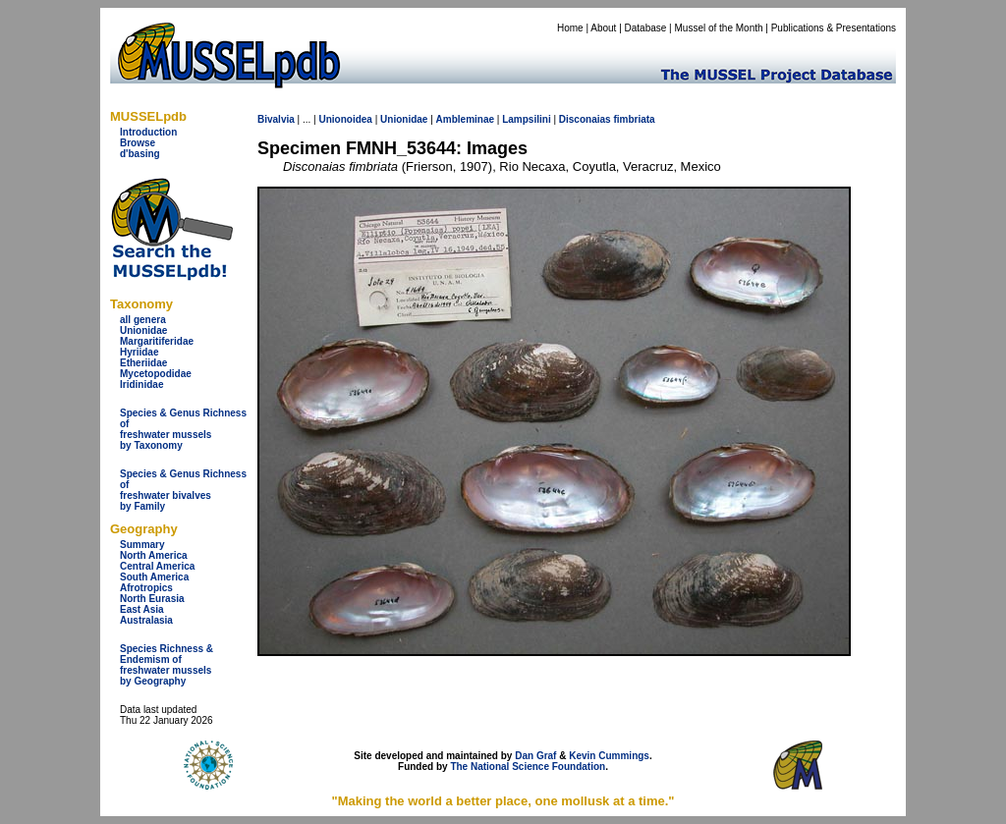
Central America (157, 566)
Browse (137, 142)
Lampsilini (526, 119)
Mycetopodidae (156, 373)
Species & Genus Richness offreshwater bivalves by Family (183, 490)
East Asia (142, 609)
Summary (142, 544)
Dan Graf (535, 755)
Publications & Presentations (833, 28)
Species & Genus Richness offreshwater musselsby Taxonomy (183, 429)
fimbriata (633, 119)
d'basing (140, 153)
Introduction (148, 132)
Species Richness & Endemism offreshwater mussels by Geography (166, 665)
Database (646, 28)
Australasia (146, 620)
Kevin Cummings (609, 755)
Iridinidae (141, 384)
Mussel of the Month (719, 28)
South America (154, 577)
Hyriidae (139, 352)
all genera (143, 319)
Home (570, 28)
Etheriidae (143, 362)
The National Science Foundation (527, 766)
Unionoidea (344, 119)
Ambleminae (465, 119)
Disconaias (585, 119)
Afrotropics (146, 587)
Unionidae (143, 330)
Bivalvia (276, 119)
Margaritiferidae (157, 341)
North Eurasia (152, 598)
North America (154, 555)
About (603, 28)
